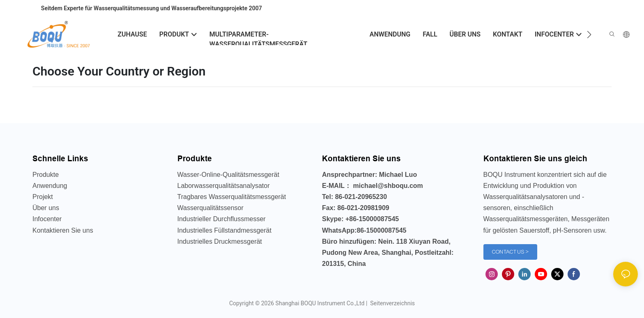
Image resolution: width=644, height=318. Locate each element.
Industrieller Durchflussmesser (221, 218)
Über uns (45, 207)
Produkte (45, 174)
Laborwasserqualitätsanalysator (223, 185)
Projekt (42, 196)
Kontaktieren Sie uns (62, 230)
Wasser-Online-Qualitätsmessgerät (228, 174)
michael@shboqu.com (388, 185)
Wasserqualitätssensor (210, 207)
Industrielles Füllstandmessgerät (224, 230)
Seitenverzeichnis (392, 303)
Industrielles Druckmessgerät (219, 241)
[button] (589, 34)
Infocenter (47, 218)
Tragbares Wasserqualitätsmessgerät (231, 196)
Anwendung (49, 185)
